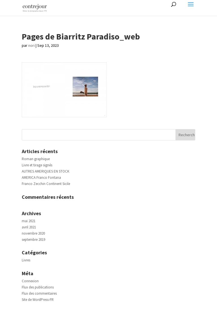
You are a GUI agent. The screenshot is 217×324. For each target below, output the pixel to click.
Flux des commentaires (39, 293)
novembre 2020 (33, 233)
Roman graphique (36, 159)
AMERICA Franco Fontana (41, 177)
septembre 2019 (33, 239)
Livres (26, 260)
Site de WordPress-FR (38, 299)
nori (31, 45)
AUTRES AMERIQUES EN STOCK (45, 171)
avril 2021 (29, 227)
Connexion (30, 281)
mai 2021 (28, 221)
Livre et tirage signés (37, 165)
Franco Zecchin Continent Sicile (46, 183)
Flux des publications (38, 287)
